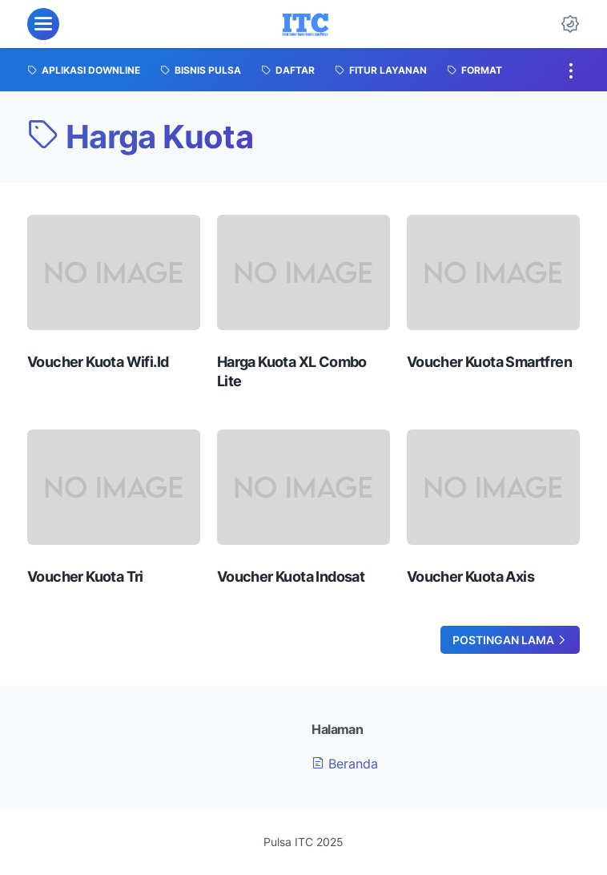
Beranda (345, 764)
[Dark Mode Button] (570, 24)
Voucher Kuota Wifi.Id (97, 361)
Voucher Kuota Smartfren (489, 361)
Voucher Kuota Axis (470, 576)
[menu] (43, 24)
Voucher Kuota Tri (85, 576)
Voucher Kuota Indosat (290, 576)
